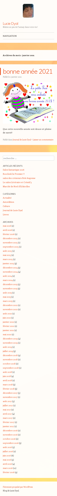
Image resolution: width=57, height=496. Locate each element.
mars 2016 (8, 468)
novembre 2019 (10, 342)
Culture (6, 206)
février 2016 (8, 472)
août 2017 (7, 401)
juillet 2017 (8, 405)
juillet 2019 (8, 351)
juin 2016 (7, 455)
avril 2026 (7, 230)
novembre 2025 (10, 242)
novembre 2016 (10, 434)
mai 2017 (7, 409)
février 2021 (8, 326)
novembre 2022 (10, 309)
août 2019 (7, 346)
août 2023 (7, 292)
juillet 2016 (8, 451)
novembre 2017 (10, 397)
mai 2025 (7, 255)
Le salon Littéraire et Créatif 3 (17, 182)
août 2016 (7, 447)
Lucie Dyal (10, 23)
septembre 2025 (11, 246)
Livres (6, 214)
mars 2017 (8, 417)
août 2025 (7, 250)
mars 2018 (8, 384)
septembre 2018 (11, 367)
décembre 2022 (10, 305)
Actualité (7, 197)
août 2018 (7, 372)
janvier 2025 (8, 263)
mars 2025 (8, 259)
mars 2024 (8, 280)
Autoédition (8, 201)
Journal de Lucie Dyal (22, 139)
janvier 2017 (8, 426)
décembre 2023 (10, 284)
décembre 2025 (10, 238)
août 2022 (7, 313)
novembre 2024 (10, 271)
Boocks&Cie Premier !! (13, 173)
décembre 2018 (10, 355)
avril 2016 (7, 463)
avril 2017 (7, 413)
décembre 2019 (10, 338)
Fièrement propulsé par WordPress (18, 487)
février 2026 (9, 234)
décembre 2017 (10, 392)
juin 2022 (7, 317)
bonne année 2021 (28, 71)
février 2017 (8, 422)
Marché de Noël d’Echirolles (16, 186)
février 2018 (8, 388)
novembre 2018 (10, 359)
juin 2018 (7, 376)
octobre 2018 (9, 363)
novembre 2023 (10, 288)
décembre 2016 (10, 430)
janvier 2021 (8, 330)
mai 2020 (7, 334)
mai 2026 (7, 225)
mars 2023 (8, 301)
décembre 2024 (10, 267)
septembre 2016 (11, 443)
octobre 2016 (9, 438)
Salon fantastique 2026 (13, 169)
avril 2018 (7, 380)
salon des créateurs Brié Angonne (19, 178)
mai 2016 (7, 459)
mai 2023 (7, 296)
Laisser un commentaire (43, 139)
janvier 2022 (8, 321)
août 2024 (7, 275)
